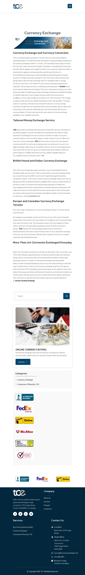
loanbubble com (34, 196)
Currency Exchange (24, 380)
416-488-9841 (59, 557)
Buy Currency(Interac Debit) (23, 527)
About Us (47, 498)
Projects (47, 505)
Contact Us (48, 509)
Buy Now (23, 362)
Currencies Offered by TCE (27, 384)
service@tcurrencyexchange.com (66, 553)
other (17, 98)
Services (47, 502)
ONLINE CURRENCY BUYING (31, 349)
